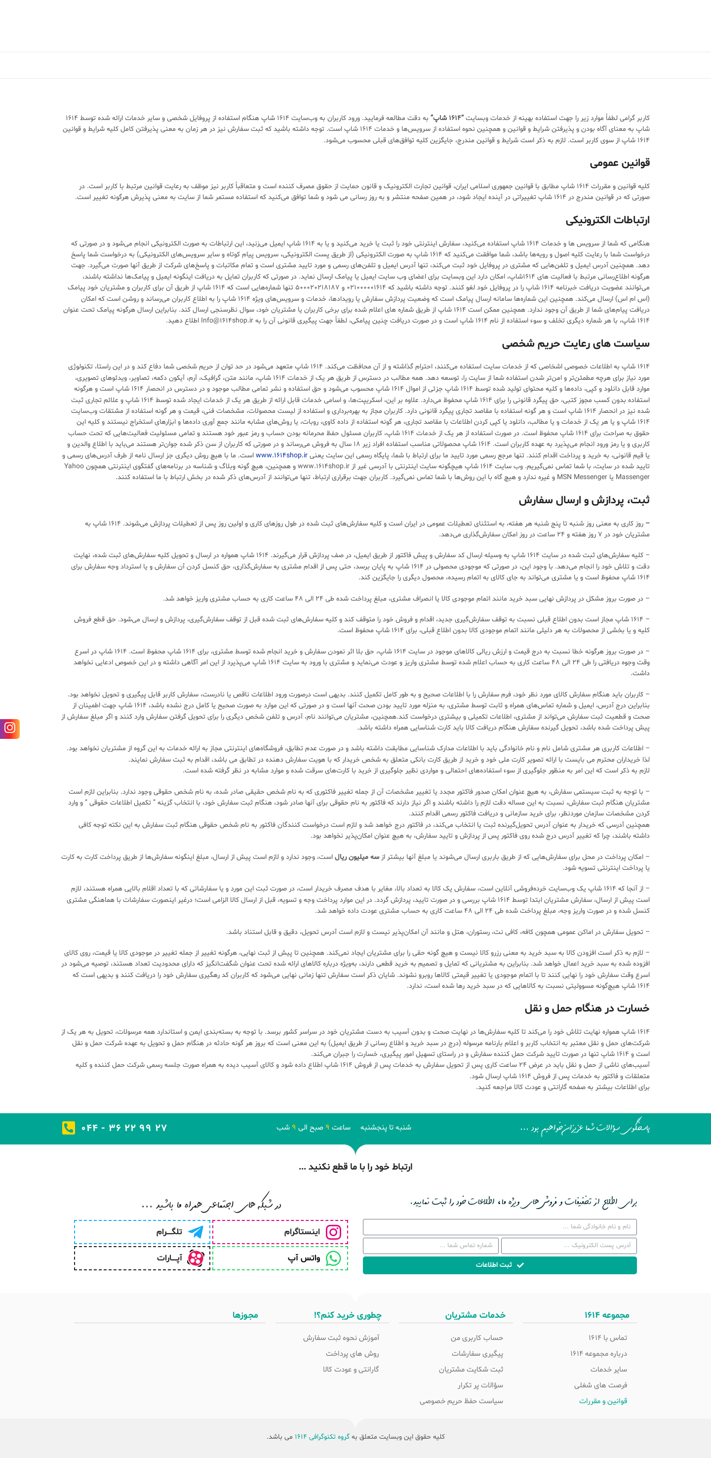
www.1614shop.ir (282, 455)
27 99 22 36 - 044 (124, 1128)
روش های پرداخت (352, 1354)
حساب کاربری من (477, 1338)
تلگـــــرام (169, 1232)
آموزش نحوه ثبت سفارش (341, 1338)
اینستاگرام (302, 1232)
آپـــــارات (169, 1258)
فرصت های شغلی (600, 1385)
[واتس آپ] (333, 1258)
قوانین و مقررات (603, 1401)
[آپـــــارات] (195, 1258)
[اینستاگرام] (333, 1232)
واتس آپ (304, 1258)
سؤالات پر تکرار (480, 1385)
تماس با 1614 (608, 1338)
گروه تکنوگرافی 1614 (322, 1437)
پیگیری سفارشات (477, 1354)
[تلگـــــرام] (195, 1232)
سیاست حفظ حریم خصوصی (461, 1401)
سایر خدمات (609, 1370)
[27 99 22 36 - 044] (68, 1128)
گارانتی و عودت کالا (351, 1370)
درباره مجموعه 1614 (598, 1354)
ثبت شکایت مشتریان (471, 1370)
